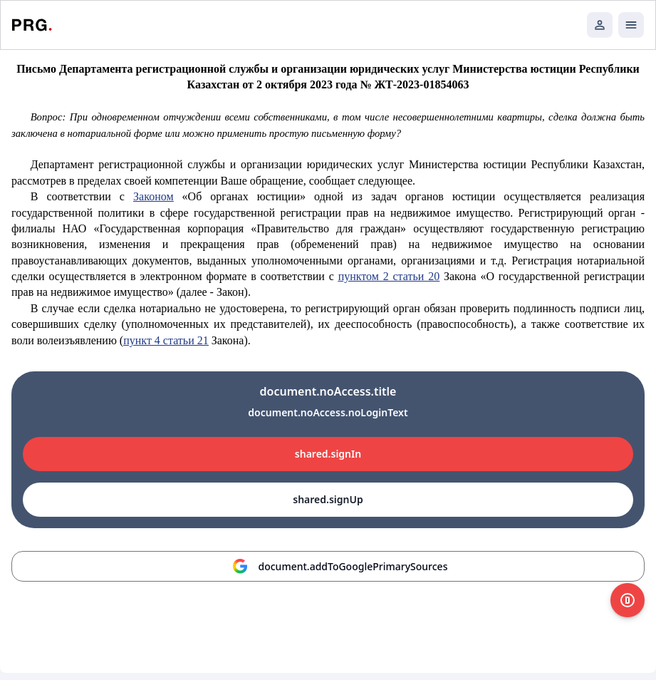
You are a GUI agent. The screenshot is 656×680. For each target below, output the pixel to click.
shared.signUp (328, 499)
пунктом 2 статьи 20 (389, 276)
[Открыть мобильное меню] (631, 25)
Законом (153, 196)
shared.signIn (328, 453)
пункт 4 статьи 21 (166, 340)
